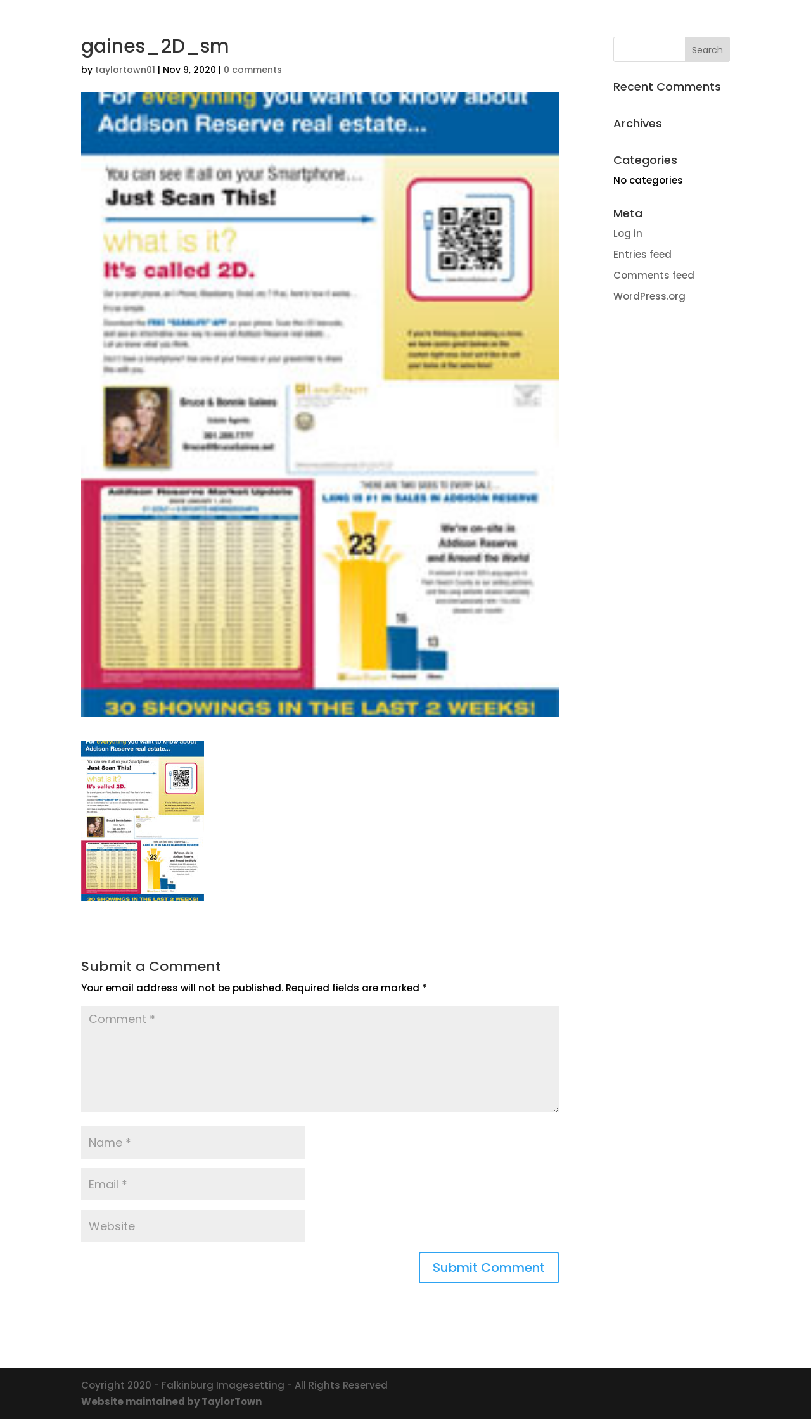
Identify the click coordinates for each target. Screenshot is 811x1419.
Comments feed (653, 275)
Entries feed (642, 254)
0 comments (253, 69)
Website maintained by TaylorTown (171, 1401)
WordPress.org (649, 296)
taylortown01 (125, 69)
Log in (627, 233)
